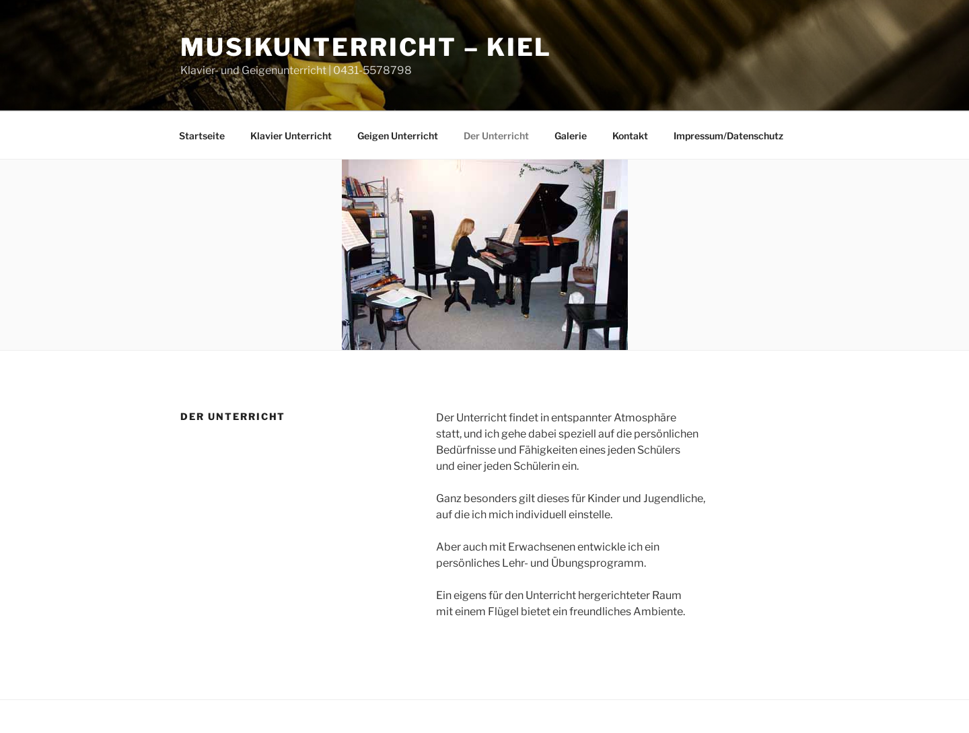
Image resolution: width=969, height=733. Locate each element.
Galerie (570, 135)
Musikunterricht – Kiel (366, 47)
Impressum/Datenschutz (728, 135)
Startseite (202, 135)
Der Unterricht (496, 135)
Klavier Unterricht (291, 135)
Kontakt (630, 135)
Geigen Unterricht (397, 135)
